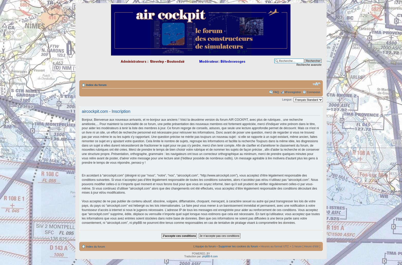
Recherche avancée (308, 64)
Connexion (313, 92)
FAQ (276, 92)
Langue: (287, 99)
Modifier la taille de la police (316, 84)
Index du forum (96, 84)
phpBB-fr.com (210, 256)
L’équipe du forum (204, 246)
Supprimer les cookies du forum (238, 246)
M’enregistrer (293, 92)
